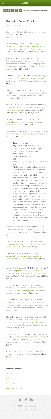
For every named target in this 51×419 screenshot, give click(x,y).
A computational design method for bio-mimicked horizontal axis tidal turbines (24, 271)
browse (17, 25)
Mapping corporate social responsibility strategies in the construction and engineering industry (24, 288)
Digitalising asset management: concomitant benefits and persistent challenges (27, 338)
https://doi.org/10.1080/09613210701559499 (30, 162)
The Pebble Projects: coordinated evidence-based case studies (26, 242)
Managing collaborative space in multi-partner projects (25, 254)
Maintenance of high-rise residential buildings (29, 93)
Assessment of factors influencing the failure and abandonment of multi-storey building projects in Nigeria (25, 64)
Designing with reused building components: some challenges (27, 132)
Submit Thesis (11, 383)
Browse (9, 373)
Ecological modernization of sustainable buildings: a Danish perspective (26, 229)
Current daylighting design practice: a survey (23, 120)
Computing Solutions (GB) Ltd (28, 409)
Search (8, 378)
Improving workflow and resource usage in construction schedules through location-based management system (25, 322)
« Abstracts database (14, 388)
